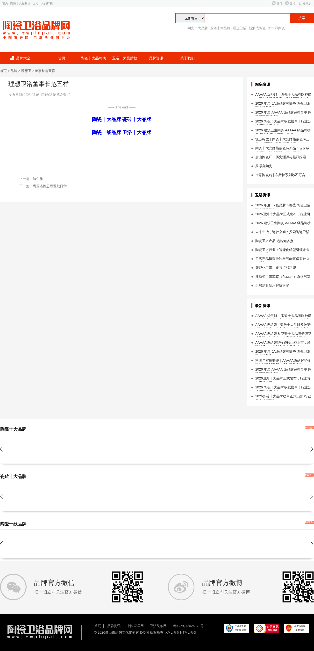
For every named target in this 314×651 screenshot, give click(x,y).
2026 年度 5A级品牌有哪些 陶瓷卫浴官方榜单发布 (282, 104)
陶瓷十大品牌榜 (20, 3)
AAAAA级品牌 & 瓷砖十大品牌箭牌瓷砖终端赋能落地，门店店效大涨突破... (283, 334)
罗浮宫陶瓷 (263, 166)
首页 (5, 3)
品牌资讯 (156, 58)
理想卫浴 (239, 28)
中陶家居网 (135, 626)
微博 (292, 3)
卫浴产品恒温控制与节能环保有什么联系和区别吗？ (282, 259)
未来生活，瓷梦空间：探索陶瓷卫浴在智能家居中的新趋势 (282, 232)
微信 (279, 3)
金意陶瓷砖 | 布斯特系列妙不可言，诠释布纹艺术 (282, 175)
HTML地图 (188, 632)
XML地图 (172, 632)
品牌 (14, 71)
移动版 (307, 3)
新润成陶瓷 (257, 28)
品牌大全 (23, 58)
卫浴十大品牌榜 (43, 3)
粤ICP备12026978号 (188, 626)
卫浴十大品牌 (220, 28)
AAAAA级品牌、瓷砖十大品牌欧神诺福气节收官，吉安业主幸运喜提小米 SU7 (283, 325)
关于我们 (187, 58)
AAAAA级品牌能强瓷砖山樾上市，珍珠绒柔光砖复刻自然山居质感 (283, 343)
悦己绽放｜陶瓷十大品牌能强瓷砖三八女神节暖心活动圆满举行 (282, 140)
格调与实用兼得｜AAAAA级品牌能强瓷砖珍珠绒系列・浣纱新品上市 (283, 361)
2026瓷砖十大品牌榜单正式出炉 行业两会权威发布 (283, 397)
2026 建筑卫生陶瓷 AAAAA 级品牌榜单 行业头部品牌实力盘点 (283, 131)
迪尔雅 (38, 179)
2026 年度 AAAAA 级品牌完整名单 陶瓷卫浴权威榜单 (283, 113)
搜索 (301, 18)
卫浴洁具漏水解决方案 (272, 285)
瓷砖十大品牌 (136, 119)
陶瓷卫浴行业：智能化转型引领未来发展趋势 (282, 250)
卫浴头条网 (158, 626)
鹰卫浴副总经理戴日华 (50, 186)
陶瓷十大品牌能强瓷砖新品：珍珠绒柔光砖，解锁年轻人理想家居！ (282, 148)
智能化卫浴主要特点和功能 (275, 268)
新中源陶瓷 (276, 28)
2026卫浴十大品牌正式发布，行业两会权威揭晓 (282, 214)
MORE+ (309, 427)
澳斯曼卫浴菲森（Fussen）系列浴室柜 (282, 277)
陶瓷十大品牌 (197, 28)
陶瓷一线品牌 (106, 132)
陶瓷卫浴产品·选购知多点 (274, 241)
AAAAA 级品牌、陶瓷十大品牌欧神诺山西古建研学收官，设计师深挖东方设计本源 (283, 95)
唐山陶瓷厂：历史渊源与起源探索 (280, 157)
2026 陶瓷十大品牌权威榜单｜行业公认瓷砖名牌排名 (283, 122)
